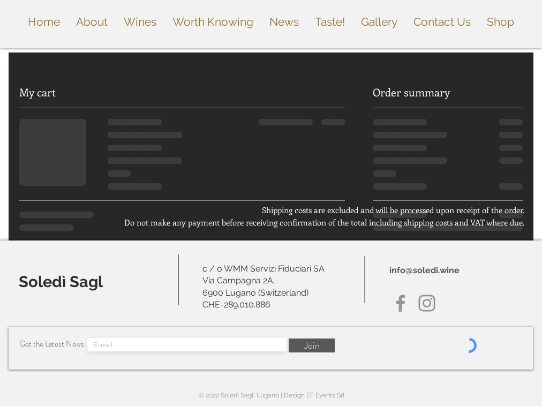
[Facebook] (400, 303)
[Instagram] (427, 303)
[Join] (312, 345)
